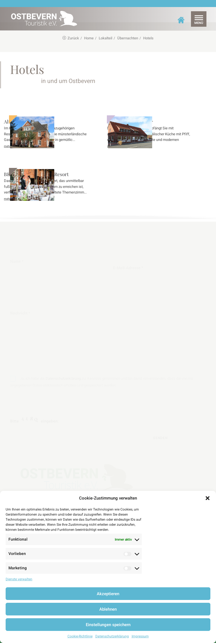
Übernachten (127, 38)
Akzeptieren (108, 594)
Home (89, 38)
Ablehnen (108, 609)
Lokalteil (105, 38)
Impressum (140, 636)
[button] (207, 498)
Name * (59, 269)
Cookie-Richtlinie (80, 636)
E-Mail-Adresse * (157, 275)
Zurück (70, 38)
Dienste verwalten (19, 579)
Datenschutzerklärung (112, 636)
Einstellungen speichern (108, 625)
